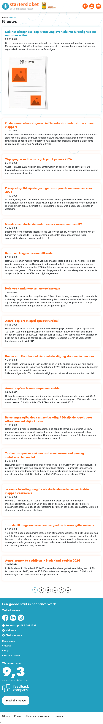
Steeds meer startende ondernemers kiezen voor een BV (43, 224)
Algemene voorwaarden (37, 716)
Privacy (18, 716)
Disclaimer (59, 716)
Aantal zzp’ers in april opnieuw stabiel (32, 321)
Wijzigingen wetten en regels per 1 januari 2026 (38, 159)
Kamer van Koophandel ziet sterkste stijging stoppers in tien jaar (49, 356)
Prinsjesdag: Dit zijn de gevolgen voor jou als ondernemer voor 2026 (48, 190)
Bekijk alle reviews (16, 700)
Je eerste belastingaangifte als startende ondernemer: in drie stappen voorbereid (47, 491)
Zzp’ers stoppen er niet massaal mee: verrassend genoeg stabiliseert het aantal (44, 455)
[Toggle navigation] (98, 6)
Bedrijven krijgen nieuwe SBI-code (29, 253)
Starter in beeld (12, 655)
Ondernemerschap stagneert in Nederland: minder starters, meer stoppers (50, 125)
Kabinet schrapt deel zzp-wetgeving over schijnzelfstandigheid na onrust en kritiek (50, 33)
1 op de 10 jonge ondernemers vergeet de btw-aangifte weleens (49, 525)
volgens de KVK (23, 373)
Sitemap (6, 716)
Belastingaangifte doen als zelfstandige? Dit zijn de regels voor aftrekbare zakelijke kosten (48, 419)
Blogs (7, 650)
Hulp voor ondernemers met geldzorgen (32, 288)
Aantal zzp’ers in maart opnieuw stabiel (32, 388)
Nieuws (13, 17)
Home (5, 17)
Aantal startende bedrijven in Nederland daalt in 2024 (42, 560)
